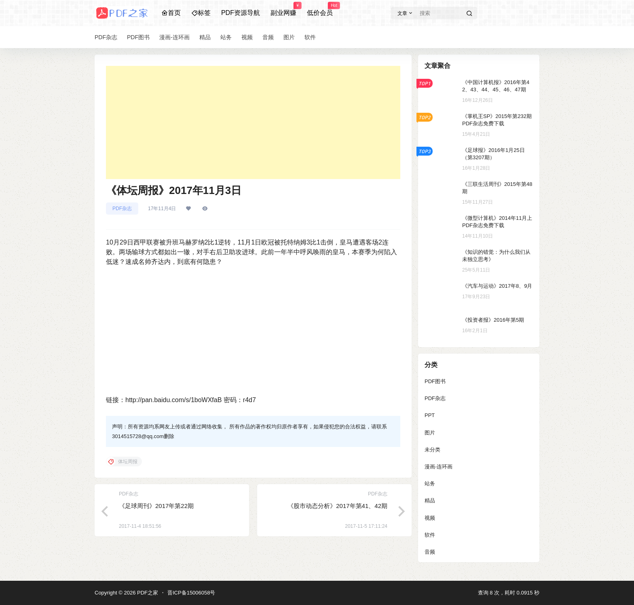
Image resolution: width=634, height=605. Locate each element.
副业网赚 (283, 9)
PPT (430, 415)
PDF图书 (435, 381)
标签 (201, 12)
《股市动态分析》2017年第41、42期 (337, 505)
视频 (430, 518)
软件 (430, 535)
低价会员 (320, 9)
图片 (430, 433)
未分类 (432, 450)
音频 (430, 552)
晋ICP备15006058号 (191, 593)
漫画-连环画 (438, 467)
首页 (171, 12)
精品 (430, 500)
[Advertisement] (253, 122)
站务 (430, 484)
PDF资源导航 (240, 12)
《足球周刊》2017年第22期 (156, 505)
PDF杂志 (122, 208)
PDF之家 (146, 593)
